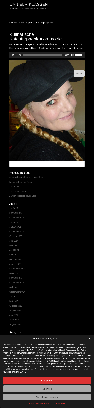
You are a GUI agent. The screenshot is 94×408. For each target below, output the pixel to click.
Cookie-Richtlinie (36, 404)
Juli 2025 (13, 208)
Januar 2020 (15, 264)
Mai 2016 (13, 301)
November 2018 (16, 282)
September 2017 (17, 292)
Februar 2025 (15, 213)
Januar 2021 (15, 227)
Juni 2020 (14, 241)
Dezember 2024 (16, 217)
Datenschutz (49, 404)
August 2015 (15, 310)
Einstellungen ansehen (47, 397)
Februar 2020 (15, 259)
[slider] (42, 55)
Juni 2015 (14, 315)
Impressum (60, 404)
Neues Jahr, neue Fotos (20, 182)
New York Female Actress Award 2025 (27, 177)
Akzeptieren (47, 380)
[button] (89, 338)
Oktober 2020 (15, 236)
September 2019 (17, 269)
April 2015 (14, 320)
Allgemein (48, 22)
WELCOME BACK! (18, 191)
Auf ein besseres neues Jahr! (23, 196)
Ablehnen (47, 388)
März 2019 (14, 273)
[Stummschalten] (72, 54)
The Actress (15, 186)
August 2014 (15, 324)
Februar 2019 (15, 278)
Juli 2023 (13, 222)
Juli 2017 (13, 296)
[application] (47, 55)
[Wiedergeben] (13, 54)
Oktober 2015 (15, 306)
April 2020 (14, 250)
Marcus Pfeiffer (20, 22)
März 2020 (14, 254)
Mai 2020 (13, 245)
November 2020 (16, 231)
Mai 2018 (13, 287)
